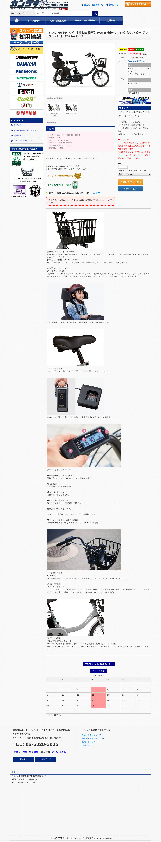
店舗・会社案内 (88, 741)
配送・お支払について (91, 734)
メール (121, 155)
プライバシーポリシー (23, 141)
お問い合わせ (130, 189)
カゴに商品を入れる (131, 182)
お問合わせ (114, 5)
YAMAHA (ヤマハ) (136, 61)
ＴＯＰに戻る (98, 670)
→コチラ (95, 193)
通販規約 (17, 136)
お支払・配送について (93, 5)
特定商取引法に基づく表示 (25, 130)
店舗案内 (17, 125)
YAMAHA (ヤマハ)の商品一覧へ (98, 664)
